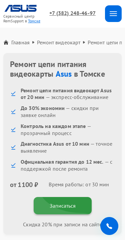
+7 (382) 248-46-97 (72, 13)
